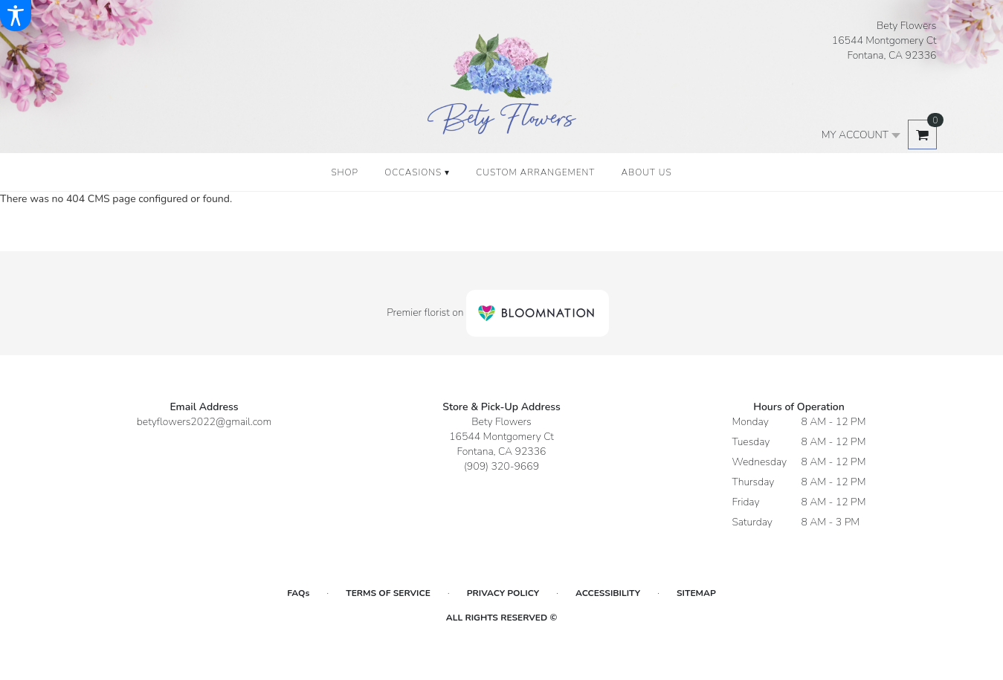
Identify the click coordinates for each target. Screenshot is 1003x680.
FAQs (298, 593)
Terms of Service (388, 593)
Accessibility (607, 593)
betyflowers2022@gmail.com (204, 422)
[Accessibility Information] (15, 15)
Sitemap (696, 593)
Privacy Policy (503, 593)
